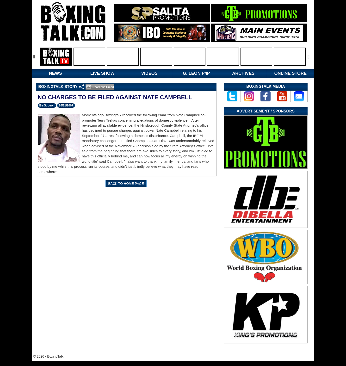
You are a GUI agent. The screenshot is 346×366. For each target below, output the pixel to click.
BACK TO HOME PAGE (126, 184)
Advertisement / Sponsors (266, 111)
